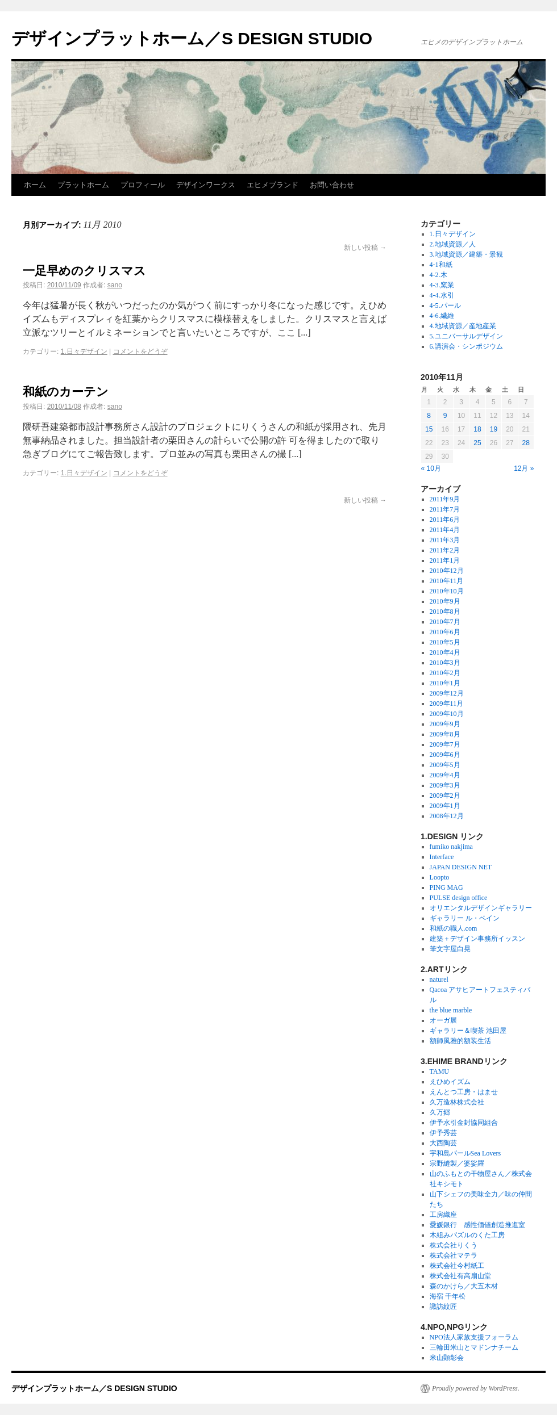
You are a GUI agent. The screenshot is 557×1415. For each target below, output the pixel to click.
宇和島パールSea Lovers (465, 1153)
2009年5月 (445, 765)
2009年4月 (445, 775)
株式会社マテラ (453, 1255)
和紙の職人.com (453, 928)
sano (114, 285)
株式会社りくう (453, 1245)
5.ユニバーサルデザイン (466, 336)
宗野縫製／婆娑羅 (457, 1163)
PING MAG (446, 887)
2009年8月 (445, 734)
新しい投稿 (365, 248)
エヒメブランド (272, 185)
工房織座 (443, 1215)
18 (477, 429)
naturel (439, 979)
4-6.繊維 (442, 316)
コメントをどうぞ (140, 351)
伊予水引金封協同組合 (464, 1123)
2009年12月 (447, 693)
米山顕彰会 (447, 1358)
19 (493, 429)
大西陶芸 (443, 1143)
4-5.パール (445, 305)
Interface (442, 857)
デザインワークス (205, 185)
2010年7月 (445, 622)
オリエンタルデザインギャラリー (481, 908)
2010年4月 (445, 652)
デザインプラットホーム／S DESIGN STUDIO (191, 38)
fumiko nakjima (451, 847)
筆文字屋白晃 (450, 949)
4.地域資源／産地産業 (463, 326)
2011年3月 (445, 540)
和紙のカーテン (66, 391)
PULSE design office (459, 898)
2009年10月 (447, 714)
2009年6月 (445, 755)
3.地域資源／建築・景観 (466, 254)
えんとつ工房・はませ (464, 1092)
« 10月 (431, 468)
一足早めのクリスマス (84, 270)
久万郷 (440, 1112)
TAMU (439, 1071)
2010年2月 (445, 673)
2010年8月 (445, 612)
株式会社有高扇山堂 (460, 1276)
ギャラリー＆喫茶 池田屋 (468, 1031)
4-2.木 (438, 275)
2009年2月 (445, 795)
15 (429, 429)
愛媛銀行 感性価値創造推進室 (477, 1225)
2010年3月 (445, 663)
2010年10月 (447, 591)
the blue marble (451, 1010)
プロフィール (142, 185)
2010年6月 (445, 632)
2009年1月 (445, 806)
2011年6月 (445, 520)
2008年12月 (447, 816)
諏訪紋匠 (443, 1307)
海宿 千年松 (447, 1296)
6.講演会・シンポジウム (466, 346)
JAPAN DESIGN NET (461, 867)
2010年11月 (447, 581)
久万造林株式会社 (457, 1102)
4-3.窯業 (442, 285)
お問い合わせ (332, 185)
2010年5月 (445, 642)
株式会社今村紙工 (457, 1266)
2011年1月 (445, 560)
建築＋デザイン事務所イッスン (477, 939)
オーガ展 (443, 1020)
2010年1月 (445, 683)
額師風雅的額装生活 (460, 1041)
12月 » (524, 468)
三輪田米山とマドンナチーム (474, 1347)
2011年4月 (445, 530)
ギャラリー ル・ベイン (465, 918)
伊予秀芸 (443, 1133)
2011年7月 (445, 509)
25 (477, 443)
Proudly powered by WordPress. (475, 1388)
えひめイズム (450, 1082)
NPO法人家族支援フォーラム (474, 1337)
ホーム (35, 185)
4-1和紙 (441, 265)
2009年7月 (445, 744)
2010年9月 (445, 601)
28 (526, 443)
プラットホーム (83, 185)
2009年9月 (445, 724)
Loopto (440, 877)
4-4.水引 (442, 295)
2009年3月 (445, 785)
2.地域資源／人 (453, 244)
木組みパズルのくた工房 (467, 1235)
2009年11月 (447, 704)
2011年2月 (445, 550)
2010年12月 (447, 571)
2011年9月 (445, 499)
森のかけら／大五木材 (464, 1286)
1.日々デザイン (84, 351)
